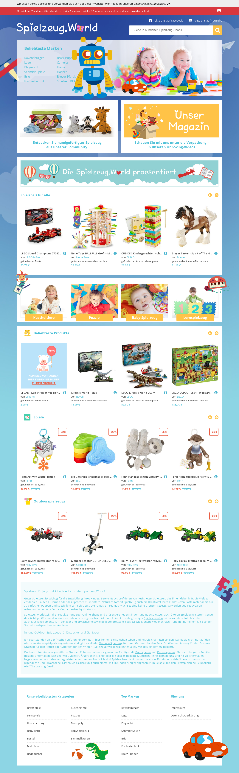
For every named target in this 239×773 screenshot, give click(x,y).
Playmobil (31, 67)
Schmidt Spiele (34, 72)
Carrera (62, 62)
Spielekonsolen (153, 618)
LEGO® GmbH (34, 257)
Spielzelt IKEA (66, 81)
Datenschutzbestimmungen (149, 3)
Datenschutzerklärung (185, 715)
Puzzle (94, 317)
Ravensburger (34, 58)
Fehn (29, 480)
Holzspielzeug (35, 723)
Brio (27, 77)
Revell (80, 396)
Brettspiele (34, 708)
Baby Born (33, 731)
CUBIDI (131, 257)
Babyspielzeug (80, 731)
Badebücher (34, 754)
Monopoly (147, 621)
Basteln (31, 738)
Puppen (46, 605)
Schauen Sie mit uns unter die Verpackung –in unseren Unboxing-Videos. (172, 144)
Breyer (181, 257)
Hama (61, 67)
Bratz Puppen (66, 58)
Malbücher (34, 746)
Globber (81, 565)
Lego (27, 62)
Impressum (178, 708)
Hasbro (62, 72)
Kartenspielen (166, 652)
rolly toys (31, 565)
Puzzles (75, 715)
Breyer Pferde (66, 77)
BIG (78, 480)
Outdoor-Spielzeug (110, 643)
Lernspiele (33, 715)
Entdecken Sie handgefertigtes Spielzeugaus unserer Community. (67, 144)
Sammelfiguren (80, 738)
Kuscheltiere (44, 317)
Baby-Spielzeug (144, 317)
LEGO (130, 396)
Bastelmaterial (195, 602)
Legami (30, 396)
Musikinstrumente (42, 621)
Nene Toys (82, 257)
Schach (165, 621)
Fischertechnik (34, 81)
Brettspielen (143, 652)
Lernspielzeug (195, 317)
